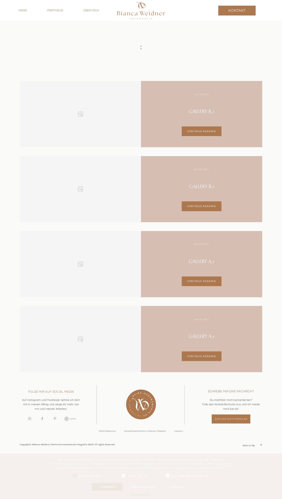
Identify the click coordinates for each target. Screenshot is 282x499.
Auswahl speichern (143, 486)
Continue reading (201, 131)
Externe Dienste (187, 475)
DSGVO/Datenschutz (107, 431)
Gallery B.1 (201, 186)
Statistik (135, 475)
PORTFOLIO (55, 10)
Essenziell (88, 475)
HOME (22, 10)
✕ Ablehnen (177, 486)
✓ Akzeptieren (107, 486)
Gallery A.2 (201, 261)
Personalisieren (141, 494)
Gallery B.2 (201, 111)
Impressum (178, 431)
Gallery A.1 (201, 336)
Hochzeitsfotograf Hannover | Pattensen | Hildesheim (145, 431)
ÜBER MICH (91, 10)
